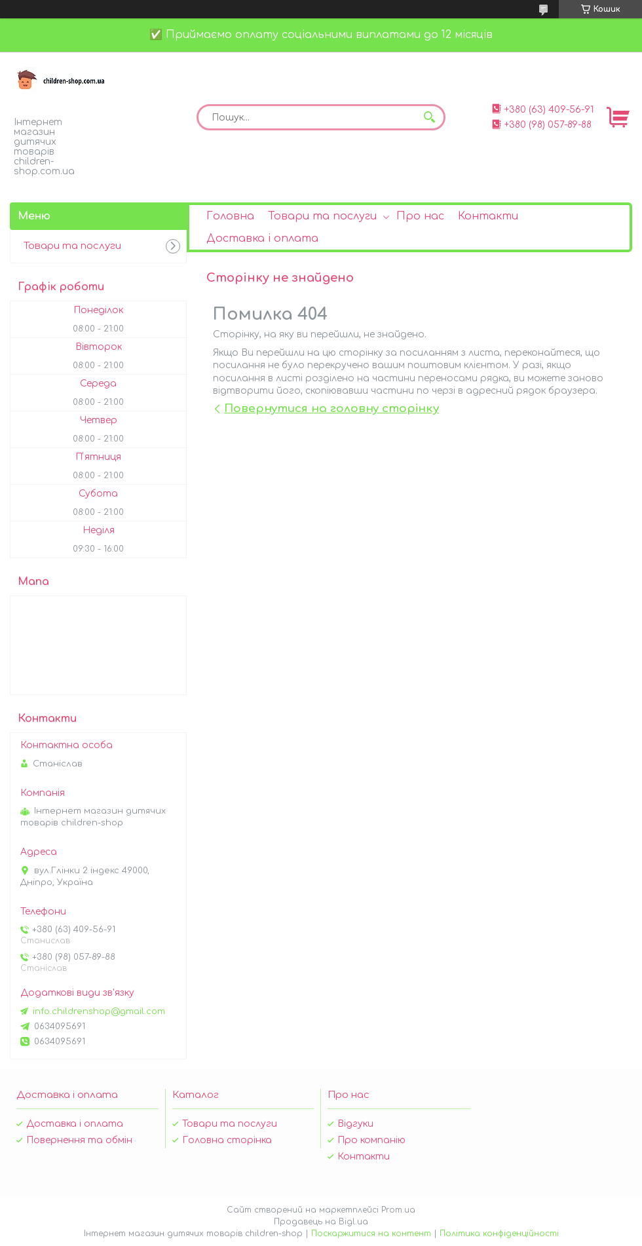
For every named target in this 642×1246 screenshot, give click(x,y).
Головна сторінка (227, 1140)
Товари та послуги (322, 216)
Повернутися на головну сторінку (331, 408)
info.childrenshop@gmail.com (99, 1011)
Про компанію (371, 1140)
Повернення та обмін (79, 1140)
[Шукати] (429, 117)
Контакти (488, 216)
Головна (230, 216)
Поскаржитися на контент (371, 1233)
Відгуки (355, 1124)
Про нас (420, 216)
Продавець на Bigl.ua (321, 1221)
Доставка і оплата (262, 238)
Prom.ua (398, 1210)
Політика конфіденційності (499, 1233)
